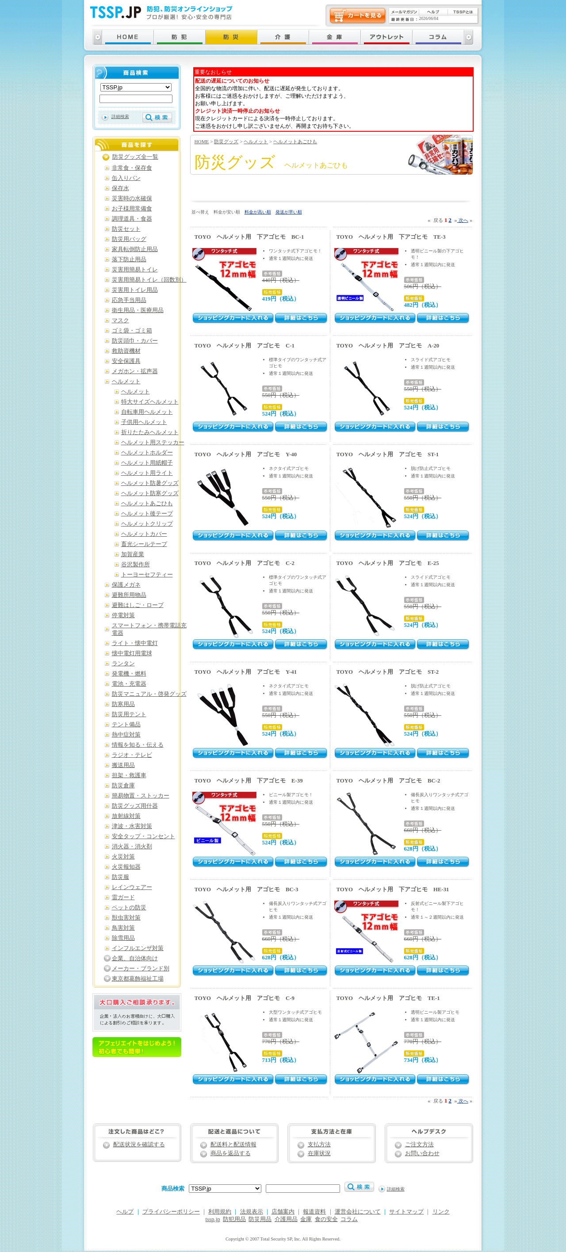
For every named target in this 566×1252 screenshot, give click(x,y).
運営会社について (358, 1212)
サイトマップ (406, 1212)
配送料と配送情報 (233, 1144)
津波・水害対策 (132, 826)
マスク (120, 320)
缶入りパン (126, 178)
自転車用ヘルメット (147, 412)
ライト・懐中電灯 (135, 643)
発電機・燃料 (129, 674)
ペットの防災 (129, 908)
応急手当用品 (129, 300)
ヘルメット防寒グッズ (150, 493)
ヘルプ (125, 1212)
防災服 (120, 877)
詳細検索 (120, 116)
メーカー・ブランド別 (140, 969)
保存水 (120, 188)
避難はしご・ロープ (138, 605)
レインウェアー (132, 887)
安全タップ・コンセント (143, 836)
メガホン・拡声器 (135, 371)
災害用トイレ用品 (135, 290)
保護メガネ (126, 585)
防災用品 (260, 1219)
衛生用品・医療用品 (138, 310)
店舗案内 (283, 1212)
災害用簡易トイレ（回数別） (149, 280)
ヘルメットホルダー (147, 453)
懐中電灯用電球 (132, 653)
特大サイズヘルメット (150, 402)
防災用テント (129, 714)
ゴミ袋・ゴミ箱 (132, 331)
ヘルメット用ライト (147, 473)
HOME (202, 141)
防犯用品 (234, 1219)
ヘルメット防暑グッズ (150, 483)
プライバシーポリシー (171, 1212)
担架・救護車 (129, 775)
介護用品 (286, 1219)
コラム (349, 1219)
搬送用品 (123, 765)
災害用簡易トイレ (135, 270)
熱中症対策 (126, 735)
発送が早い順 (288, 212)
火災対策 (123, 857)
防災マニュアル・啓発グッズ (149, 694)
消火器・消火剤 (132, 847)
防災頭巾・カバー (135, 341)
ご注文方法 (419, 1144)
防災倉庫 (123, 785)
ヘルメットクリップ (147, 524)
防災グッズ (226, 141)
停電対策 (123, 615)
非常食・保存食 (132, 168)
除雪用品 (123, 938)
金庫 (306, 1219)
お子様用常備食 (132, 209)
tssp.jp (213, 1219)
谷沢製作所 (135, 564)
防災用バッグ (129, 239)
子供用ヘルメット (144, 422)
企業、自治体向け (135, 958)
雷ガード (123, 897)
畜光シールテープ (144, 544)
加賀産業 (132, 554)
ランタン (123, 663)
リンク (441, 1212)
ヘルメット (256, 141)
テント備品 (126, 724)
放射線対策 (126, 816)
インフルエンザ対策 (138, 948)
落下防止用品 (129, 259)
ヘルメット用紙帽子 (147, 463)
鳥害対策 (123, 928)
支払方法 (319, 1144)
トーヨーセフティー (147, 575)
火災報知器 (126, 867)
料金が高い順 (258, 212)
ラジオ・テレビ (132, 755)
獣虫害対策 (126, 918)
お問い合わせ (422, 1153)
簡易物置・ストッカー (140, 796)
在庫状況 (319, 1153)
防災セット (126, 229)
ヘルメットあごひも (295, 141)
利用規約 (219, 1212)
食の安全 (326, 1219)
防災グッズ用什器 (135, 806)
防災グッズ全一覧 (135, 157)
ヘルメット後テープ (147, 514)
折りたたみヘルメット (150, 432)
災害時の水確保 (132, 198)
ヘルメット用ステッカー (152, 442)
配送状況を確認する (139, 1144)
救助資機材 (126, 351)
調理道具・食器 (132, 219)
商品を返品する (230, 1153)
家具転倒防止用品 (135, 249)
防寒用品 (123, 704)
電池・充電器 (129, 684)
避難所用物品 (129, 595)
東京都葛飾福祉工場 (138, 979)
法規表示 (251, 1212)
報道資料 (314, 1212)
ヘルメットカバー (144, 534)
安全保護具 (126, 361)
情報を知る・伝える (138, 745)
